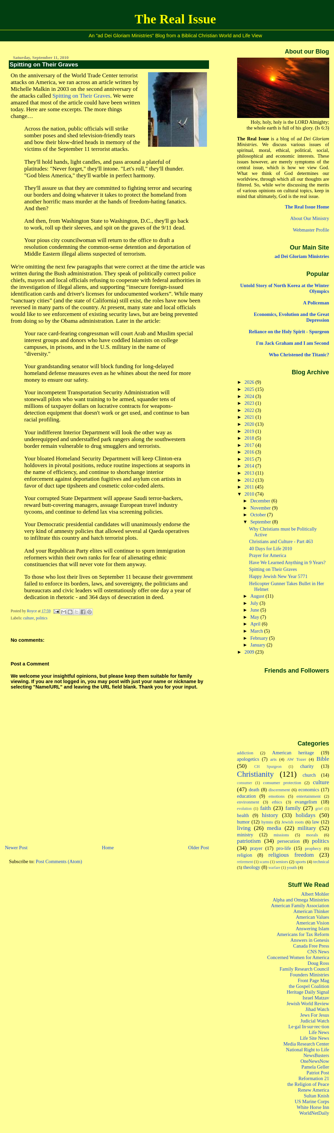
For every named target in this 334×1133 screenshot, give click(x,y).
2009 (250, 652)
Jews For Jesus (314, 1015)
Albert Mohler (315, 894)
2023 (250, 403)
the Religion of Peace (308, 1084)
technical (321, 861)
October (258, 514)
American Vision (312, 923)
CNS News (318, 951)
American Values (312, 917)
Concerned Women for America (298, 957)
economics (308, 789)
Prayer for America (267, 555)
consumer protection (282, 782)
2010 (250, 494)
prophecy (313, 848)
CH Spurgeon (268, 766)
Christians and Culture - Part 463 (281, 541)
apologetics (248, 759)
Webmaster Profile (311, 230)
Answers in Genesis (309, 940)
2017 (250, 445)
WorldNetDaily (314, 1113)
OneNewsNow (314, 1061)
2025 (250, 389)
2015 (250, 459)
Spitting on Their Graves (81, 96)
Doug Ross (318, 963)
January (258, 645)
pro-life (283, 848)
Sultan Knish (316, 1095)
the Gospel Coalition (309, 986)
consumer (244, 783)
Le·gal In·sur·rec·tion (308, 1026)
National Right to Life (307, 1049)
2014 (250, 466)
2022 (250, 410)
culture (28, 618)
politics (41, 618)
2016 (250, 452)
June (255, 610)
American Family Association (300, 905)
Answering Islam (312, 928)
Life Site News (314, 1038)
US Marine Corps (312, 1101)
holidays (306, 815)
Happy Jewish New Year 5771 (278, 576)
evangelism (306, 801)
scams (264, 862)
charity (307, 766)
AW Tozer (296, 759)
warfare (274, 868)
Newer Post (16, 847)
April (256, 624)
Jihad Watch (317, 1009)
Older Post (198, 847)
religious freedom (291, 855)
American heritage (293, 752)
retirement (245, 862)
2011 (250, 487)
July (254, 603)
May (255, 617)
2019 (250, 431)
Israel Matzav (315, 997)
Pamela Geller (315, 1067)
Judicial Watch (314, 1020)
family (293, 808)
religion (244, 855)
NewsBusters (316, 1055)
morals (312, 834)
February (259, 638)
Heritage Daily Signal (308, 992)
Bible (322, 759)
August (258, 596)
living (244, 828)
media (274, 828)
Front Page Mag (313, 980)
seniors (282, 861)
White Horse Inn (313, 1107)
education (246, 796)
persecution (288, 841)
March (257, 631)
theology (251, 867)
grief (319, 809)
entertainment (308, 796)
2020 (250, 424)
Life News (319, 1032)
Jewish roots (292, 821)
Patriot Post (318, 1072)
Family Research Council (304, 969)
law (315, 821)
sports (300, 861)
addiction (245, 752)
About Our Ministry (309, 218)
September (261, 521)
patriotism (249, 841)
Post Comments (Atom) (59, 861)
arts (273, 759)
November (261, 508)
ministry (245, 834)
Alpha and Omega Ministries (301, 899)
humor (243, 821)
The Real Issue (175, 19)
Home (108, 847)
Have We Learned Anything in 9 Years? (287, 562)
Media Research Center (306, 1044)
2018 (250, 438)
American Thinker (311, 911)
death (254, 789)
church (309, 775)
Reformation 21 (313, 1078)
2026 (250, 382)
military (306, 828)
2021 (250, 417)
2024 (250, 396)
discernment (279, 789)
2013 (250, 473)
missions (281, 834)
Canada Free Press (311, 946)
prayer (256, 848)
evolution (244, 809)
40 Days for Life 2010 (270, 548)
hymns (267, 821)
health (243, 815)
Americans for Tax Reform (303, 934)
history (270, 815)
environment (248, 801)
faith (265, 808)
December (260, 500)
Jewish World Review (308, 1003)
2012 (250, 480)
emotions (277, 796)
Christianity (255, 774)
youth (292, 867)
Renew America (313, 1090)
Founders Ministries (309, 974)
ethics (277, 801)
